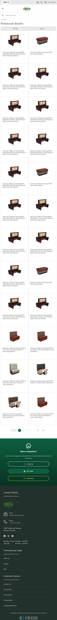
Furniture (4, 19)
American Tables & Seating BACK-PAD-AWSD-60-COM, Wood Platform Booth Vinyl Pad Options (14, 185)
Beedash (44, 613)
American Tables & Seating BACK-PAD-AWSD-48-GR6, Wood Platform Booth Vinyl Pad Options (41, 119)
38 (37, 430)
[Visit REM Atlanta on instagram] (8, 536)
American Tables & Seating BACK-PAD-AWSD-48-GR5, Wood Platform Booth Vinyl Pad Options (14, 119)
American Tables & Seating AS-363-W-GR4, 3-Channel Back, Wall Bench (41, 381)
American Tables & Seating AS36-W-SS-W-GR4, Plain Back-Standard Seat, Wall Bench (14, 382)
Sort (42, 28)
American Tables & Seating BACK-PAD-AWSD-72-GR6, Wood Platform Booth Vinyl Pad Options (41, 316)
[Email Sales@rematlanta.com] (38, 2)
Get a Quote (28, 471)
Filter (15, 28)
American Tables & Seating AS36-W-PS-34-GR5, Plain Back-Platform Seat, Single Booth (42, 415)
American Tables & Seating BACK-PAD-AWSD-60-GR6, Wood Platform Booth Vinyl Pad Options (14, 251)
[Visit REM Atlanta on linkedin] (4, 536)
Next (43, 430)
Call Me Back (50, 2)
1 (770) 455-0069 (14, 523)
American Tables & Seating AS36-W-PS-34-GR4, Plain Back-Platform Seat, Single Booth (14, 349)
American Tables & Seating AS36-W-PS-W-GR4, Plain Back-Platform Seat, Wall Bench (42, 349)
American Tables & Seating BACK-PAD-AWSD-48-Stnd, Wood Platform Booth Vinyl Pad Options (14, 53)
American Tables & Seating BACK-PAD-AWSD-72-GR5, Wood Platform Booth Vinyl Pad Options (14, 316)
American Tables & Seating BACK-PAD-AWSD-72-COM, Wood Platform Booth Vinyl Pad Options (41, 251)
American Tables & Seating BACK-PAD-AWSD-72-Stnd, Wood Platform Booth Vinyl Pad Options (41, 218)
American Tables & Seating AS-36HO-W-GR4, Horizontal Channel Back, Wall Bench (13, 415)
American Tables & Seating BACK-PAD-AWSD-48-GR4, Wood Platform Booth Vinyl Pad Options (41, 86)
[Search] (28, 15)
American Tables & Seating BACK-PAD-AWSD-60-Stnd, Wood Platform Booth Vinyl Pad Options (14, 152)
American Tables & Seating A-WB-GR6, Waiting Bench (41, 283)
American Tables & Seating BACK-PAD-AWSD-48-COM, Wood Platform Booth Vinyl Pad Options (14, 86)
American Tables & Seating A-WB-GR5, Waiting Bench (41, 184)
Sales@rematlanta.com (16, 515)
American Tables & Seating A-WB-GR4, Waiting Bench (41, 53)
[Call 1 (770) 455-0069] (41, 2)
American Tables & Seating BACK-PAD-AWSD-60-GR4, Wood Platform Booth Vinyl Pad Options (41, 152)
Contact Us (6, 2)
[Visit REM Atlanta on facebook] (12, 536)
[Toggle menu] (3, 8)
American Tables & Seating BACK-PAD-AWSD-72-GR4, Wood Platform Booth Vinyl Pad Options (14, 284)
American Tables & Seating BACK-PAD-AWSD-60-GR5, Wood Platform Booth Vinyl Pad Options (14, 218)
